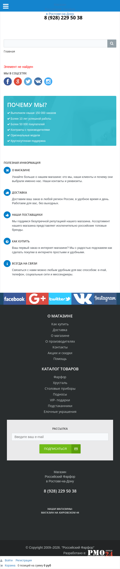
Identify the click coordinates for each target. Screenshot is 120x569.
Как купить (60, 324)
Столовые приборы (60, 388)
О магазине (60, 335)
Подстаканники (60, 406)
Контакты (60, 347)
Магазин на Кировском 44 (60, 512)
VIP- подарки (60, 400)
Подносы (60, 394)
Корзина (10, 565)
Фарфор (60, 377)
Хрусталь (60, 382)
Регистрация (24, 560)
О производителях (60, 341)
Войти (9, 560)
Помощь (60, 358)
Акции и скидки (60, 353)
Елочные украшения (60, 411)
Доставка (60, 330)
